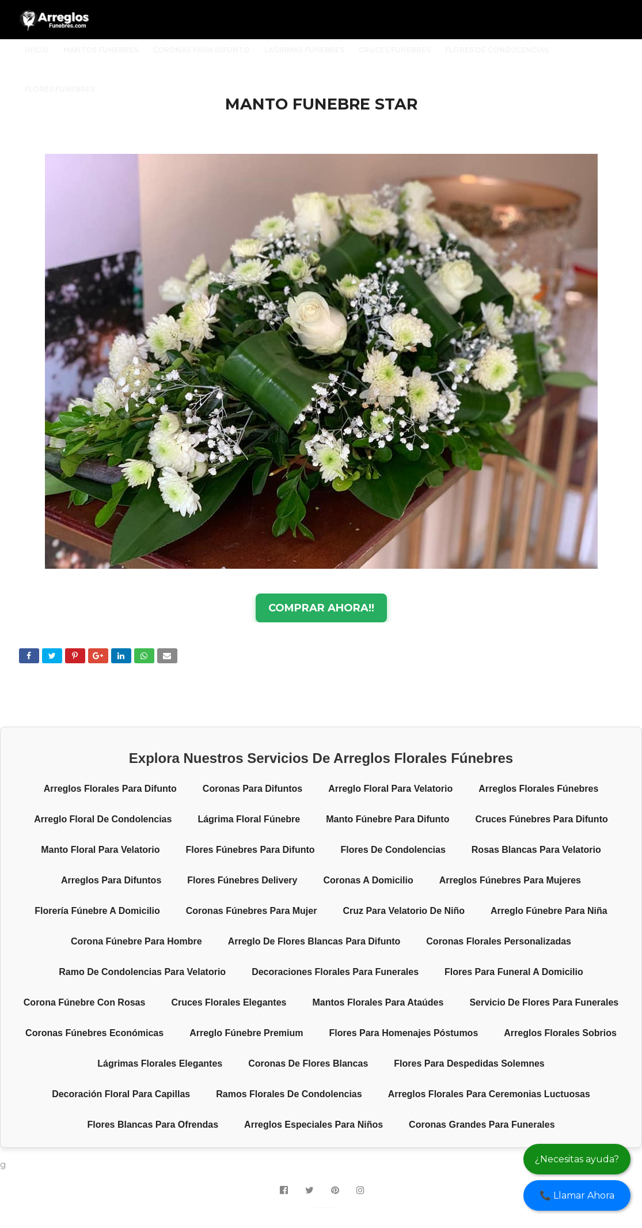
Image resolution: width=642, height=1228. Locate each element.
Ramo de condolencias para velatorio (142, 972)
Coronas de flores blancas (308, 1063)
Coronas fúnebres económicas (94, 1033)
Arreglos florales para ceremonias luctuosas (489, 1094)
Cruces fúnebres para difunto (541, 819)
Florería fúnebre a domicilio (97, 911)
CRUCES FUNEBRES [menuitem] (395, 50)
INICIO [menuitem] (37, 50)
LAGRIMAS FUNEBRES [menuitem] (304, 50)
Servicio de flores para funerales (543, 1002)
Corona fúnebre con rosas (85, 1002)
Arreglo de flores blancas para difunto (314, 941)
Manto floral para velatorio (100, 850)
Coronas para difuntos (252, 789)
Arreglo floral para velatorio (390, 789)
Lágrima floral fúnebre (248, 819)
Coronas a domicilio (368, 880)
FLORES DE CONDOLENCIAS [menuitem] (497, 50)
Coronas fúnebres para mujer (251, 911)
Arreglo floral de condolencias (103, 819)
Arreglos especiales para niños (313, 1124)
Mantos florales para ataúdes (377, 1002)
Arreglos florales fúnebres (538, 789)
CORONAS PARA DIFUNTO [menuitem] (201, 50)
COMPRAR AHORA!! (321, 608)
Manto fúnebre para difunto (387, 819)
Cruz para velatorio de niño (404, 911)
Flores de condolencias (393, 850)
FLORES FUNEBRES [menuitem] (60, 89)
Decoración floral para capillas (121, 1094)
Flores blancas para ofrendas (152, 1124)
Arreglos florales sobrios (560, 1033)
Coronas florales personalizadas (498, 941)
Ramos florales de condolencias (289, 1094)
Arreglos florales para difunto (110, 789)
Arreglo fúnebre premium (246, 1033)
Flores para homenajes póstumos (403, 1033)
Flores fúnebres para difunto (249, 850)
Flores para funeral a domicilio (514, 972)
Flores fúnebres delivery (242, 880)
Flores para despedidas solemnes (469, 1063)
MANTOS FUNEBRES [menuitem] (100, 50)
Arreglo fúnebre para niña (549, 911)
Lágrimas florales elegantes (159, 1063)
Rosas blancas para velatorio (536, 850)
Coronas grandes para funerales (481, 1124)
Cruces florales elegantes (228, 1002)
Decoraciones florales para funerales (335, 972)
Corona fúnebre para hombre (136, 941)
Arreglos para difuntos (111, 880)
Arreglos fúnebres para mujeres (510, 880)
